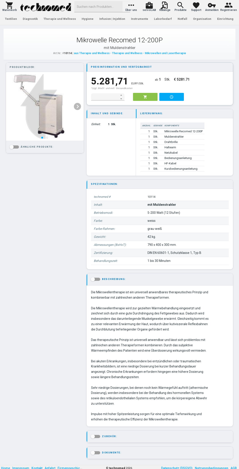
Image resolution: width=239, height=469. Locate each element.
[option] (44, 106)
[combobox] (102, 6)
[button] (9, 6)
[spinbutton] (104, 96)
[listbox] (44, 106)
